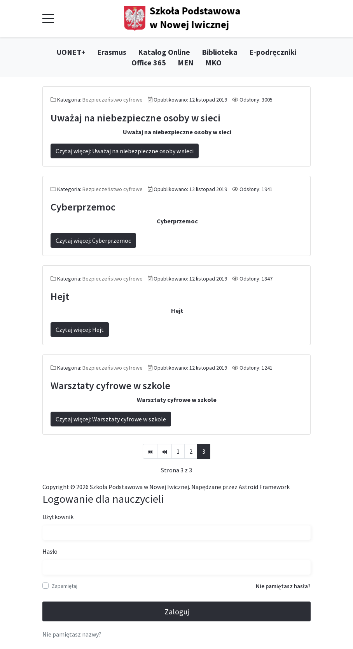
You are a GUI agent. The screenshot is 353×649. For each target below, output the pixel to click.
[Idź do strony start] (150, 451)
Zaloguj (176, 611)
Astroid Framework (264, 487)
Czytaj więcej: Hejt (80, 329)
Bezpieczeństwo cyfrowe (112, 99)
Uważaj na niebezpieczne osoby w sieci (135, 117)
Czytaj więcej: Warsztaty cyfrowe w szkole (111, 419)
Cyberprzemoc (83, 206)
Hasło (50, 551)
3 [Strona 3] (203, 451)
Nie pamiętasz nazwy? (71, 634)
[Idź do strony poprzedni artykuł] (164, 451)
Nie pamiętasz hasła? (283, 586)
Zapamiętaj (64, 585)
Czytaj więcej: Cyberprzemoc (93, 240)
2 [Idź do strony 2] (190, 451)
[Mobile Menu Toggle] (48, 19)
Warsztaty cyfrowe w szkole (110, 385)
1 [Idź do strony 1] (178, 451)
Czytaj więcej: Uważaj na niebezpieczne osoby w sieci (125, 151)
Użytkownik (57, 517)
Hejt (60, 296)
